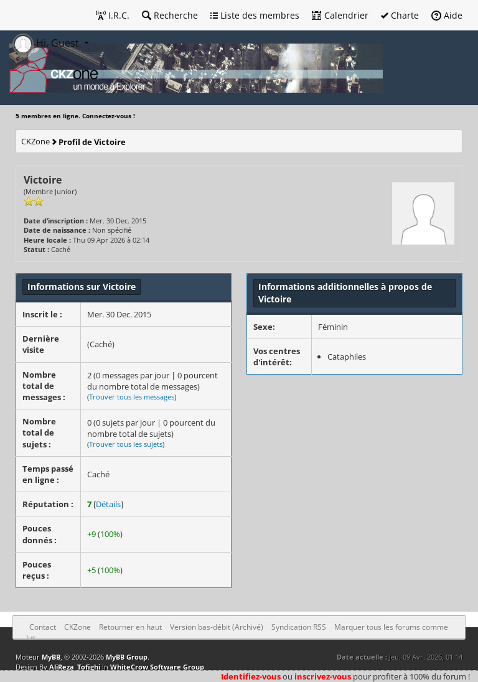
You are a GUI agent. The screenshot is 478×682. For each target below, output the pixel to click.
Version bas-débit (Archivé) (216, 627)
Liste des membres (254, 15)
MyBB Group (127, 656)
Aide (446, 15)
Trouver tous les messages (131, 396)
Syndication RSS (298, 627)
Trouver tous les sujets (125, 444)
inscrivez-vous (322, 676)
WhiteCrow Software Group (157, 666)
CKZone (35, 141)
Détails (108, 504)
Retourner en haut (130, 627)
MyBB (51, 656)
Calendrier (340, 15)
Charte (400, 15)
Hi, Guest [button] (47, 43)
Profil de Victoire (92, 141)
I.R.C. (112, 15)
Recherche (170, 15)
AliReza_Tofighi (74, 666)
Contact (42, 627)
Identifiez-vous (251, 676)
